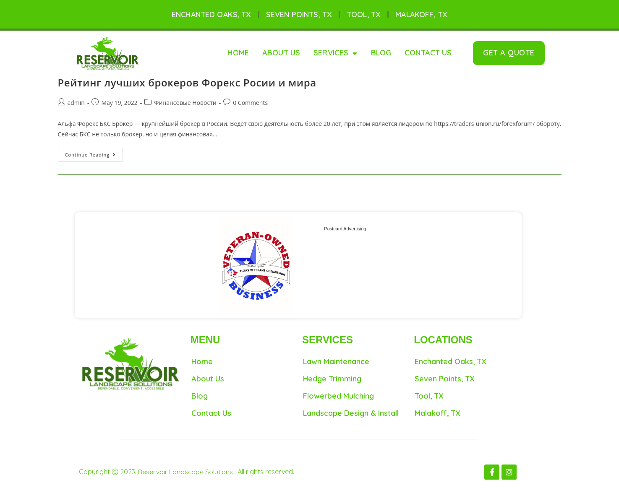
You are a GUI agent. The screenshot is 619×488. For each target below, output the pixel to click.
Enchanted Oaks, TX (210, 14)
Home (238, 53)
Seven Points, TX (299, 14)
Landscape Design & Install (351, 413)
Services (335, 53)
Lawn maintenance (336, 362)
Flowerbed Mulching (338, 396)
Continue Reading (94, 153)
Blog (381, 53)
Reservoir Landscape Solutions (186, 472)
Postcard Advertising (345, 228)
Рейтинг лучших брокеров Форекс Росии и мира (187, 83)
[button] (509, 53)
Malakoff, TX (422, 14)
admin (76, 103)
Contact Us (428, 53)
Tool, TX (364, 14)
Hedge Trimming (332, 379)
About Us (281, 53)
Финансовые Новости (185, 103)
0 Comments (250, 103)
